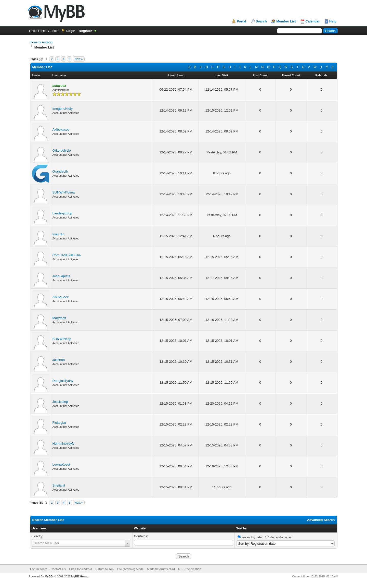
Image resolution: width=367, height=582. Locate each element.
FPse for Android (41, 42)
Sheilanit (59, 485)
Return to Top (104, 569)
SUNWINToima (64, 192)
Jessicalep (60, 402)
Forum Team (38, 569)
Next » (79, 58)
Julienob (59, 360)
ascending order (252, 537)
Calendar (313, 21)
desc (181, 75)
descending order (281, 537)
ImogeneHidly (63, 109)
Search (261, 21)
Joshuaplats (61, 276)
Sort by (241, 528)
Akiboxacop (61, 129)
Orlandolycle (62, 150)
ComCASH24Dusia (67, 255)
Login (70, 31)
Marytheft (59, 318)
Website (140, 528)
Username (39, 528)
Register (85, 31)
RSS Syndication (189, 569)
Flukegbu (59, 423)
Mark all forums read (161, 569)
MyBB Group (79, 576)
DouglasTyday (63, 381)
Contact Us (58, 569)
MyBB (49, 576)
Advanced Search (321, 520)
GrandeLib (60, 171)
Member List (286, 21)
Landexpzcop (62, 213)
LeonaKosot (61, 464)
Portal (241, 21)
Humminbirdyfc (64, 443)
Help (332, 21)
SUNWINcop (62, 339)
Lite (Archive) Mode (130, 569)
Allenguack (61, 297)
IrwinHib (58, 234)
